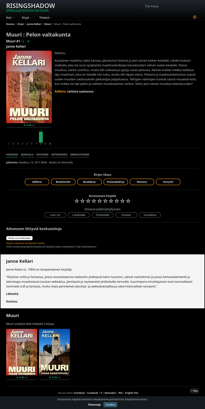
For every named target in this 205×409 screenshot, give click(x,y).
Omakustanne (79, 154)
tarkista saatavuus (80, 91)
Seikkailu (27, 154)
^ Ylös (194, 390)
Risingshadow (30, 7)
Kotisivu (12, 301)
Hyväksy (110, 404)
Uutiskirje (79, 392)
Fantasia (12, 154)
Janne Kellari (16, 46)
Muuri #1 (13, 41)
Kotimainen (59, 154)
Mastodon (110, 392)
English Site (131, 392)
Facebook (92, 392)
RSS (121, 392)
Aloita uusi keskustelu (19, 238)
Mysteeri (42, 154)
